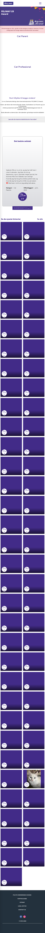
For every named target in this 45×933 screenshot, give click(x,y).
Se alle (40, 219)
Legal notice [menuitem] (22, 906)
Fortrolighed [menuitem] (22, 898)
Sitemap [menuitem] (22, 902)
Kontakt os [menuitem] (22, 909)
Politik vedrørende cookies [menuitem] (22, 895)
